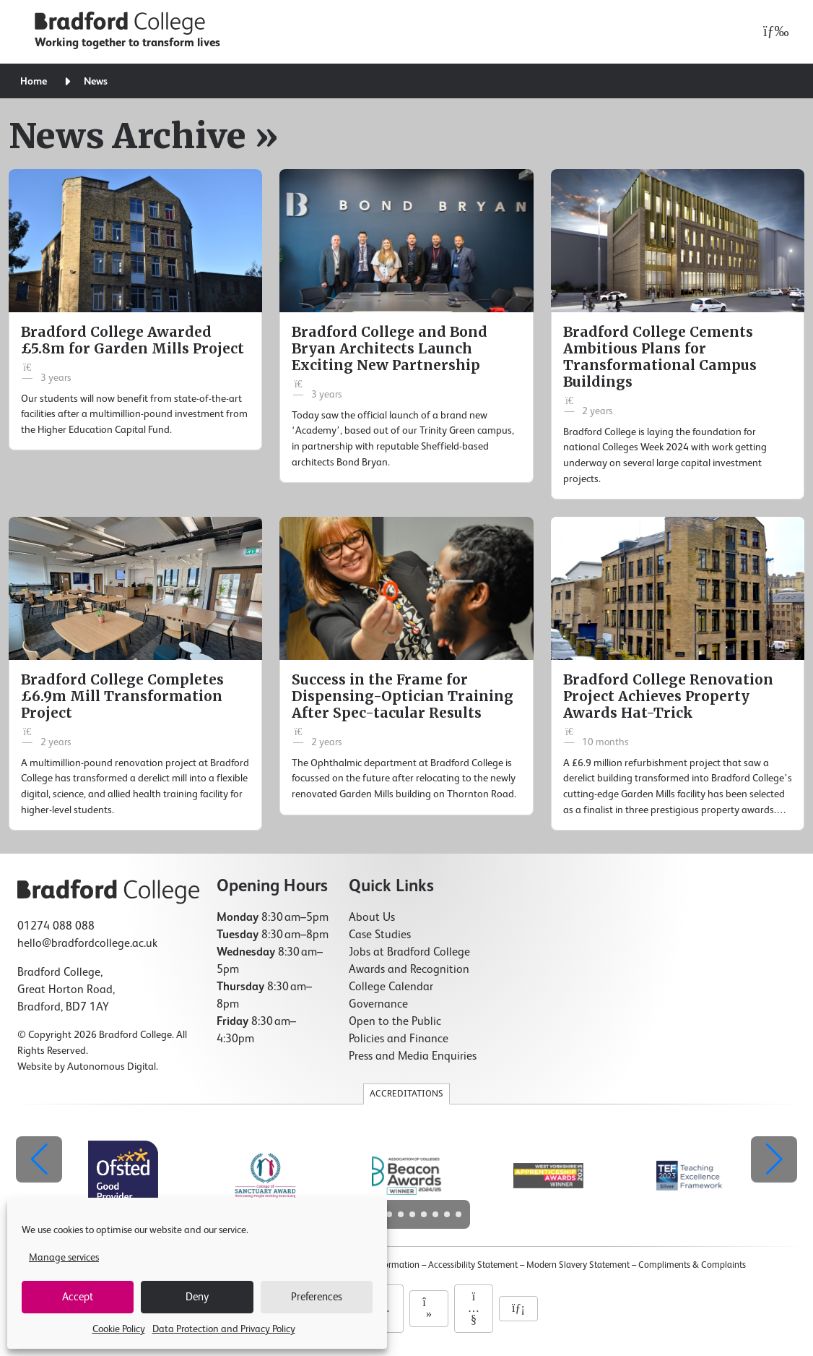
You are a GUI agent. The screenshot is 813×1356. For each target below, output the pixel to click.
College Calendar (391, 987)
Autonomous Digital (111, 1067)
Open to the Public (395, 1022)
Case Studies (380, 935)
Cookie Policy (118, 1329)
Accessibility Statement (473, 1265)
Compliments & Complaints (692, 1265)
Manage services (64, 1258)
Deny (197, 1297)
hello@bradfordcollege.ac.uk (87, 944)
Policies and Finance (398, 1039)
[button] (774, 1159)
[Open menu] (772, 32)
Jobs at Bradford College (409, 952)
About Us (372, 918)
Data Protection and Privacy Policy (223, 1329)
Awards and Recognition (409, 970)
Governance (378, 1004)
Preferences (316, 1297)
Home (33, 82)
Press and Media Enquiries (413, 1057)
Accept (77, 1297)
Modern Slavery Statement (578, 1265)
